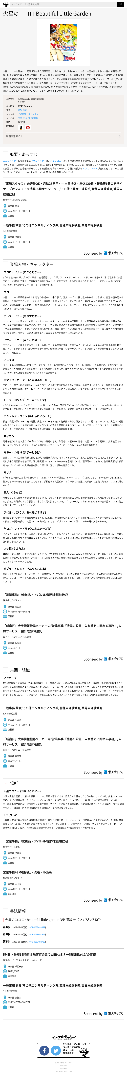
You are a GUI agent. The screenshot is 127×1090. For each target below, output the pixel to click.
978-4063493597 (37, 934)
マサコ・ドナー (38, 160)
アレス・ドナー (90, 168)
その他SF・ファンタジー (29, 114)
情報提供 (63, 1065)
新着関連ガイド (14, 136)
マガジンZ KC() (28, 117)
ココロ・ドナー (10, 160)
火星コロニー (56, 160)
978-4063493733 (37, 941)
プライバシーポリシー (63, 1071)
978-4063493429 (37, 927)
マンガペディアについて (63, 1062)
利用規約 (63, 1068)
